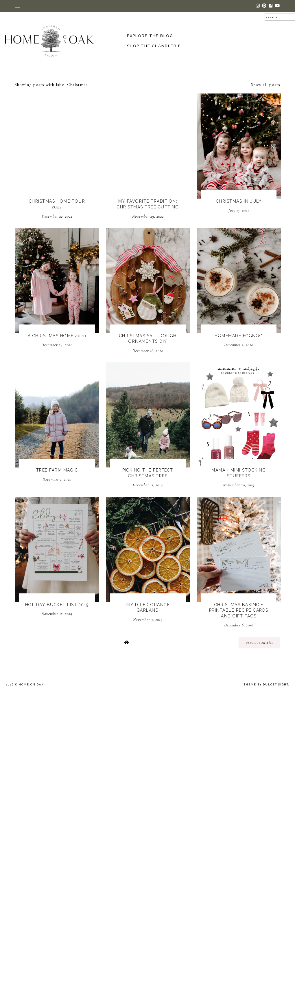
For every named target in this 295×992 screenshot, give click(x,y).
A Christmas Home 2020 (57, 335)
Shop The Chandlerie (154, 46)
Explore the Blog (150, 36)
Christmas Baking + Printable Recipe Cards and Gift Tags (238, 610)
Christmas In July (239, 201)
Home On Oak (31, 684)
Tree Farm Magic (57, 470)
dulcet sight (275, 684)
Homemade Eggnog (239, 335)
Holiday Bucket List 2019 (57, 604)
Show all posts (265, 84)
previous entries (259, 642)
